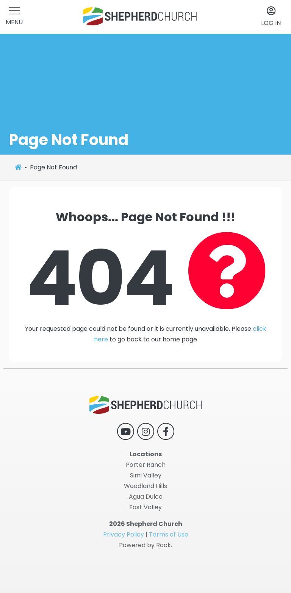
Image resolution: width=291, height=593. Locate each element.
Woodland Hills (145, 486)
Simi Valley (145, 475)
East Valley (145, 507)
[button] (14, 17)
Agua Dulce (146, 496)
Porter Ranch (146, 464)
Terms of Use (168, 534)
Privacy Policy (123, 534)
